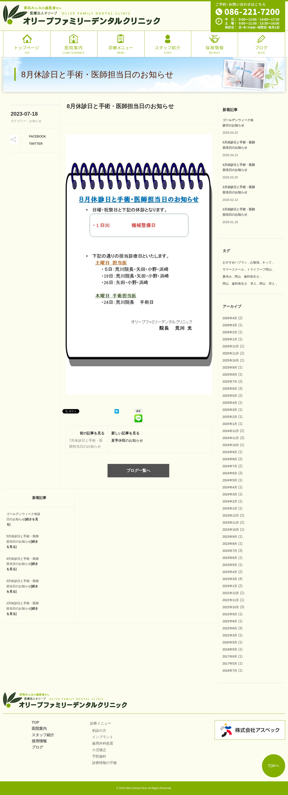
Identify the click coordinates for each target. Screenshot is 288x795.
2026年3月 (230, 325)
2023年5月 (230, 565)
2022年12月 (231, 593)
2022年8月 (230, 621)
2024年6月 (230, 473)
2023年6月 (230, 558)
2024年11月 (231, 438)
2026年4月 (230, 318)
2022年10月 (231, 607)
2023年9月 (230, 536)
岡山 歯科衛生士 (247, 276)
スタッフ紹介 (43, 735)
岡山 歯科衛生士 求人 (239, 283)
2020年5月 (230, 642)
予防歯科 (99, 756)
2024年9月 (230, 452)
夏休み (227, 276)
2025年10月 (231, 360)
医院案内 (39, 728)
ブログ (37, 747)
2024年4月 (230, 487)
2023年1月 (230, 586)
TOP (35, 722)
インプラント (102, 737)
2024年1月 (230, 508)
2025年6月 (230, 388)
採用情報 (39, 741)
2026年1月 (230, 339)
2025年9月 (230, 367)
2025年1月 (230, 424)
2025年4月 (230, 402)
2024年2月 (230, 501)
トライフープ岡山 (259, 269)
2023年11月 (231, 522)
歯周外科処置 (102, 743)
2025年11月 (231, 353)
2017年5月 (230, 663)
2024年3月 (230, 494)
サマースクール (233, 269)
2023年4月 (230, 572)
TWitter (36, 143)
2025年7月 (230, 381)
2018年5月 (230, 649)
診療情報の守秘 (104, 763)
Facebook (37, 136)
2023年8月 (230, 543)
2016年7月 (230, 670)
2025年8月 (230, 374)
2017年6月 (230, 656)
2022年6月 (230, 628)
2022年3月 (230, 635)
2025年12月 (231, 346)
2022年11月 (231, 600)
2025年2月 (230, 417)
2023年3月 (230, 579)
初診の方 (99, 730)
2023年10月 (231, 529)
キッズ (266, 262)
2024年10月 (231, 445)
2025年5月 (230, 395)
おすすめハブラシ (235, 262)
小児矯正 (99, 750)
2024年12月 (231, 431)
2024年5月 (230, 480)
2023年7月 (230, 550)
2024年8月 (230, 459)
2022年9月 (230, 614)
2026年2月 (230, 332)
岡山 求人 (267, 283)
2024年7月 (230, 466)
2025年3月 (230, 409)
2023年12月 (231, 515)
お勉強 (254, 262)
